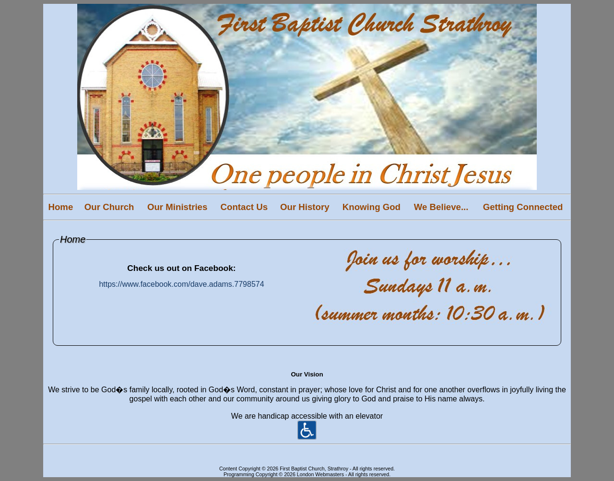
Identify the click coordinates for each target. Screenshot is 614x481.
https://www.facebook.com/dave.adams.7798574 (181, 284)
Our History (305, 207)
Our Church (109, 207)
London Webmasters (320, 474)
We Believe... (441, 207)
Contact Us (244, 207)
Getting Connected (523, 207)
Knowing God (371, 207)
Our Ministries (177, 207)
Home (60, 207)
